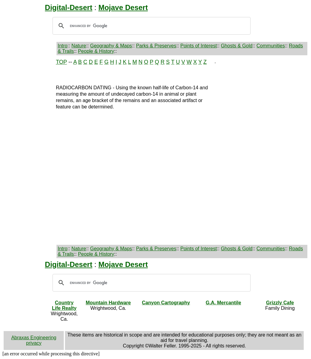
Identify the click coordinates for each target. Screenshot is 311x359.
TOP (61, 62)
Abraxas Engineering (33, 337)
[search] (150, 25)
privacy (34, 343)
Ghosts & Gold (236, 45)
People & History (96, 51)
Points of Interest (198, 45)
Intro (62, 45)
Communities (271, 45)
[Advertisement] (25, 150)
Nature (78, 45)
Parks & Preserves (156, 45)
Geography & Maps (111, 45)
